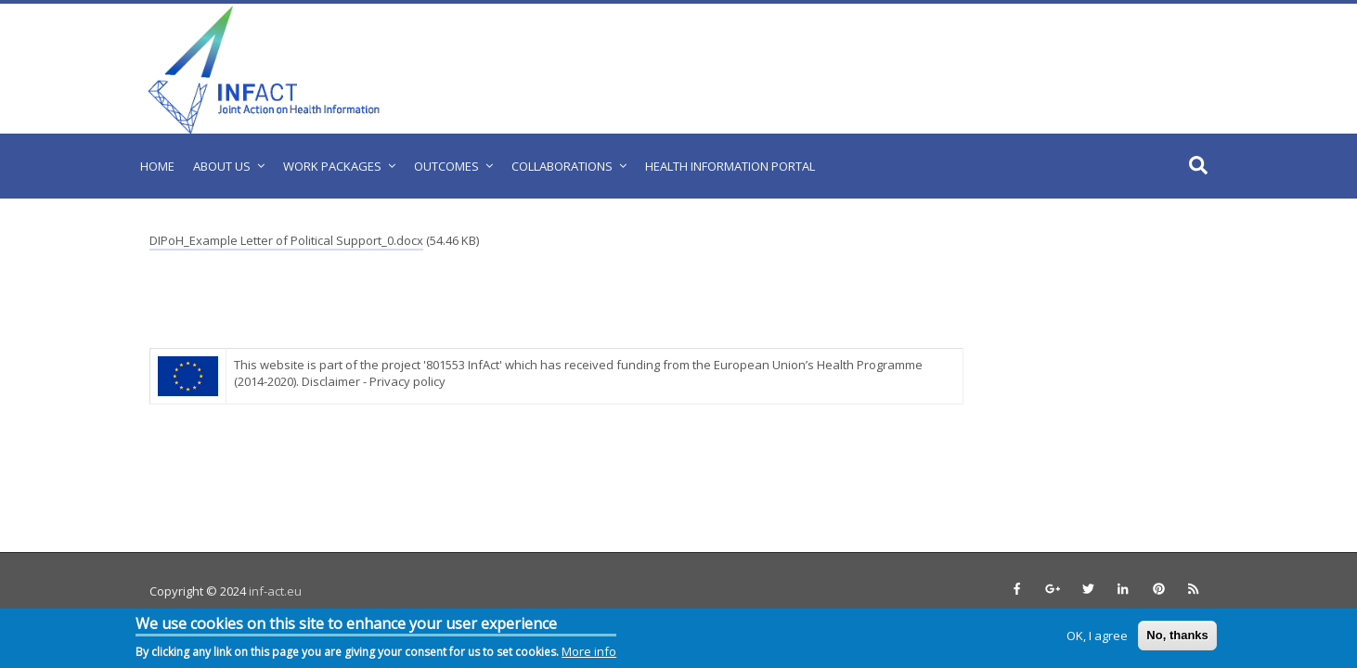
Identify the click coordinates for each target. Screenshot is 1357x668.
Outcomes (446, 166)
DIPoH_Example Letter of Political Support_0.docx (286, 240)
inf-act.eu (275, 591)
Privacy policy (407, 381)
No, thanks (1177, 635)
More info (589, 651)
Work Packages (332, 166)
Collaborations (562, 166)
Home (157, 166)
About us (222, 166)
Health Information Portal (730, 166)
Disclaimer (331, 381)
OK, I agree (1097, 635)
